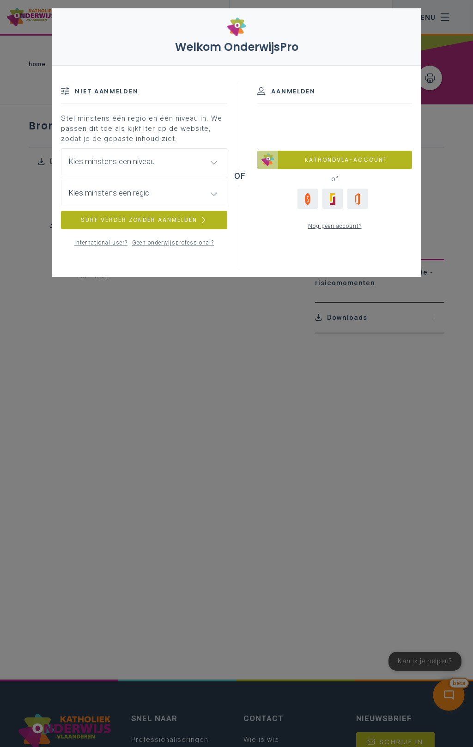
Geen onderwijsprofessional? (173, 242)
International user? (100, 242)
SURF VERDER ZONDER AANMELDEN (144, 220)
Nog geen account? (335, 226)
